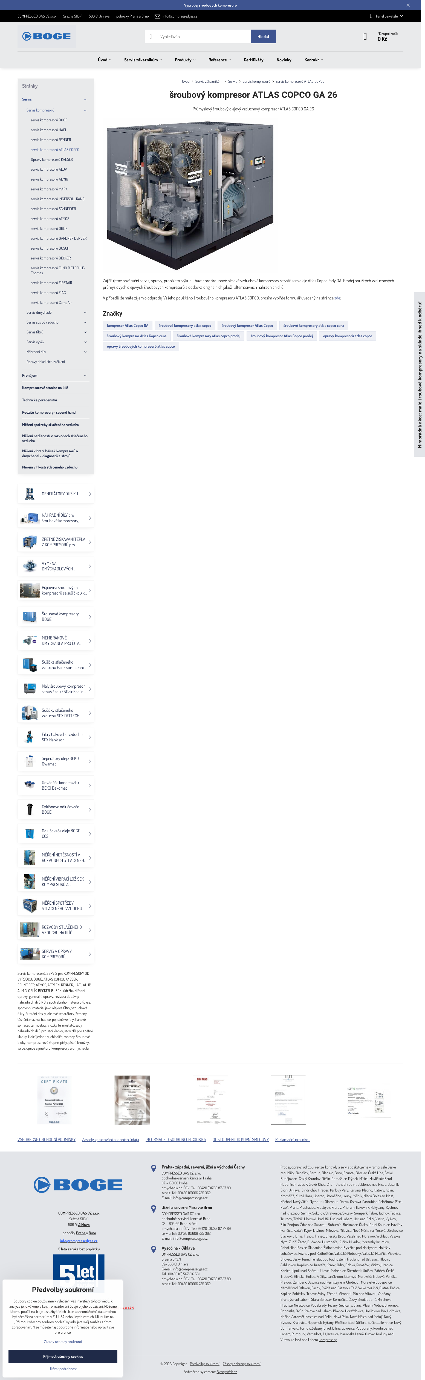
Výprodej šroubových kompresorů (210, 5)
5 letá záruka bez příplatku (79, 1249)
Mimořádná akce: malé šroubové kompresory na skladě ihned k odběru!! (419, 374)
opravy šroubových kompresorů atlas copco (141, 346)
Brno (92, 1232)
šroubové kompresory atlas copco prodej (208, 335)
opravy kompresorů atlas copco (347, 335)
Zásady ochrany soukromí (242, 1363)
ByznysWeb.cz (227, 1371)
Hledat (264, 36)
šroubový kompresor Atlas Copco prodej (282, 335)
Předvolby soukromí (204, 1363)
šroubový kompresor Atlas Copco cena (137, 335)
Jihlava (84, 1224)
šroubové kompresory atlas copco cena (314, 325)
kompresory (328, 1339)
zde (337, 298)
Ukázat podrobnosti (63, 1368)
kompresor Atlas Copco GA (127, 325)
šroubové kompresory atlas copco (185, 325)
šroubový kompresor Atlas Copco (247, 325)
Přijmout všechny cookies (63, 1356)
